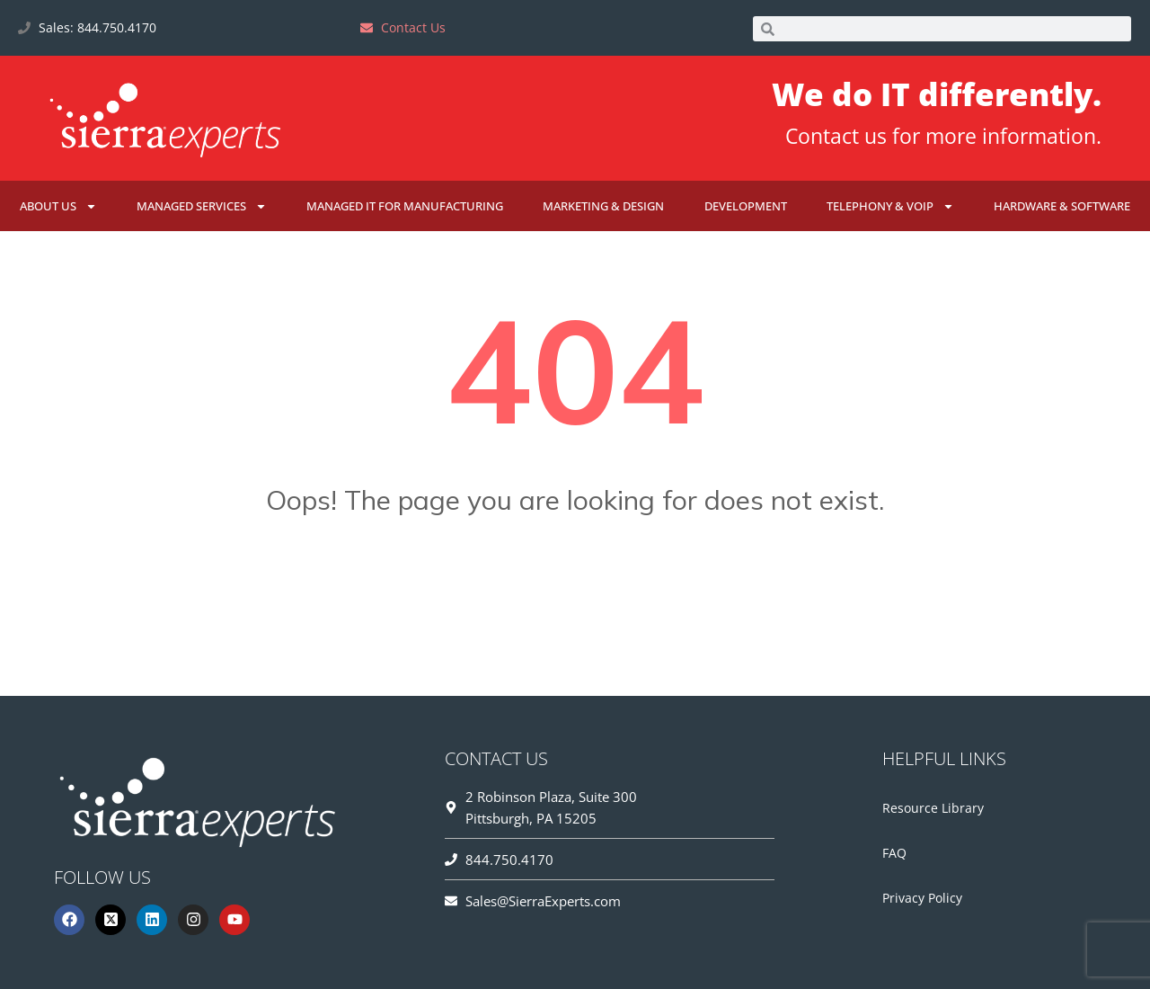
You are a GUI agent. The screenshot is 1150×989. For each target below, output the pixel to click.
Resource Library (933, 807)
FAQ (894, 852)
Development (745, 206)
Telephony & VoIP (890, 206)
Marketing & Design (603, 206)
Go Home (575, 588)
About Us (58, 206)
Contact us (836, 135)
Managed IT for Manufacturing (404, 206)
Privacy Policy (922, 897)
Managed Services (202, 206)
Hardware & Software (1062, 206)
